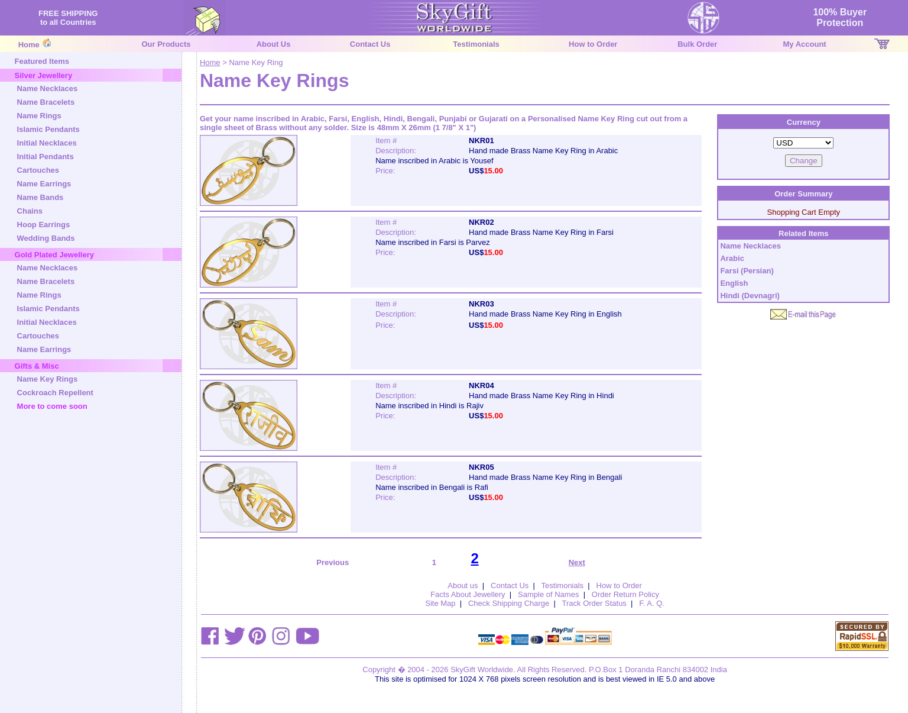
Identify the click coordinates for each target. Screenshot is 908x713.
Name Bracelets (46, 102)
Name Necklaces (47, 88)
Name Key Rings (47, 379)
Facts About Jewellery (467, 594)
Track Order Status (594, 603)
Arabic (732, 258)
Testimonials (476, 44)
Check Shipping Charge (508, 603)
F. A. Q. (651, 603)
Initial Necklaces (47, 142)
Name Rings (39, 115)
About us (462, 585)
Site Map (440, 603)
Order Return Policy (625, 594)
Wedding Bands (46, 238)
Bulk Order (697, 44)
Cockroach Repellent (55, 392)
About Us (274, 44)
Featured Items (42, 61)
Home (29, 44)
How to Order (593, 44)
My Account (804, 44)
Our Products (165, 44)
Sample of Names (548, 594)
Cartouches (38, 170)
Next (577, 562)
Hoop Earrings (43, 224)
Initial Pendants (45, 156)
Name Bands (40, 197)
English (734, 283)
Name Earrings (44, 183)
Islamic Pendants (48, 129)
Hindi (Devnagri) (749, 295)
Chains (30, 211)
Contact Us (370, 44)
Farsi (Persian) (746, 270)
